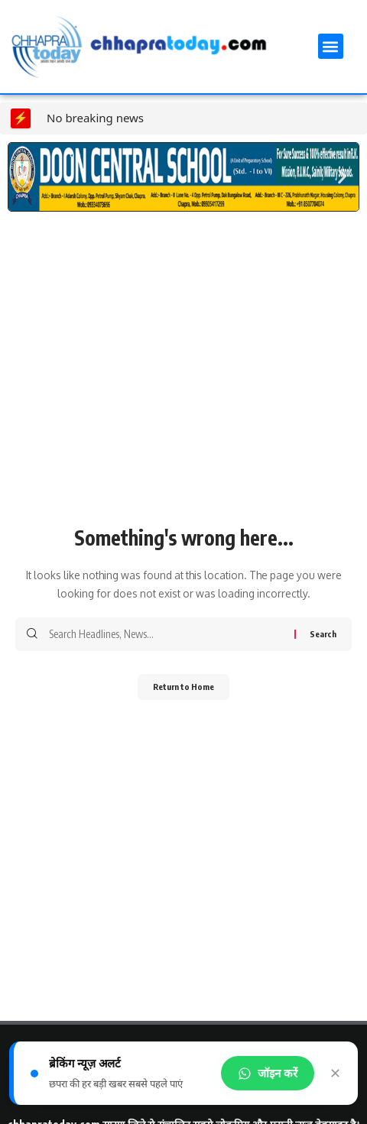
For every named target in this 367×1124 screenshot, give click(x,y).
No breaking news (95, 117)
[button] (330, 46)
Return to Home (183, 687)
